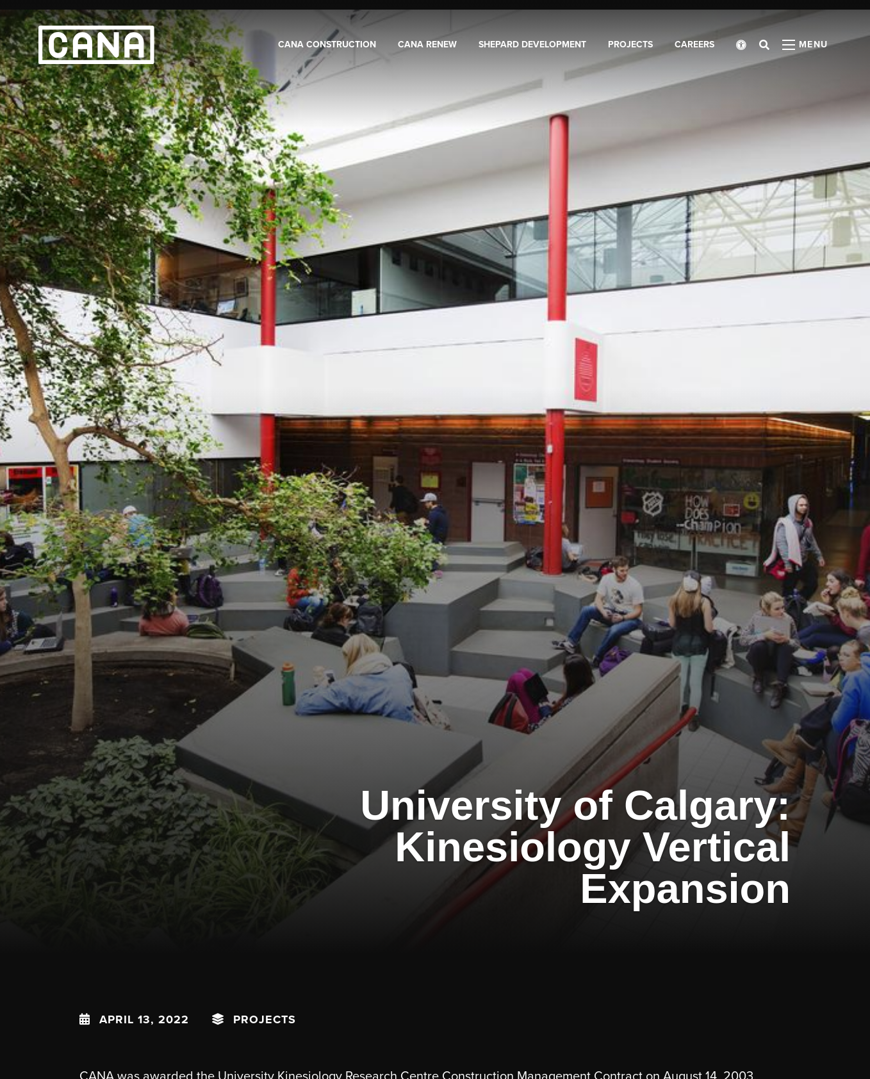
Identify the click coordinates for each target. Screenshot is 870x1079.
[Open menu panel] (805, 45)
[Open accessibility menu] (741, 44)
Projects (264, 1019)
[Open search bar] (764, 44)
